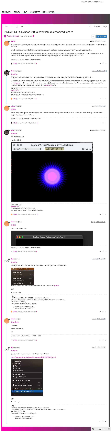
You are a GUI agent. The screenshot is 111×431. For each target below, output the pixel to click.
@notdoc (14, 72)
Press (84, 2)
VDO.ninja (48, 83)
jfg (12, 257)
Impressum (98, 2)
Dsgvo (90, 2)
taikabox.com (15, 88)
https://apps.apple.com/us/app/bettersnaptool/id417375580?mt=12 (33, 355)
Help (25, 12)
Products (6, 12)
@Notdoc (18, 69)
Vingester (17, 81)
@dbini (18, 104)
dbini (12, 69)
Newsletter (48, 12)
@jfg (18, 316)
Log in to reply (102, 34)
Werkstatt (35, 12)
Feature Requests (13, 34)
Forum (17, 12)
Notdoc (13, 39)
